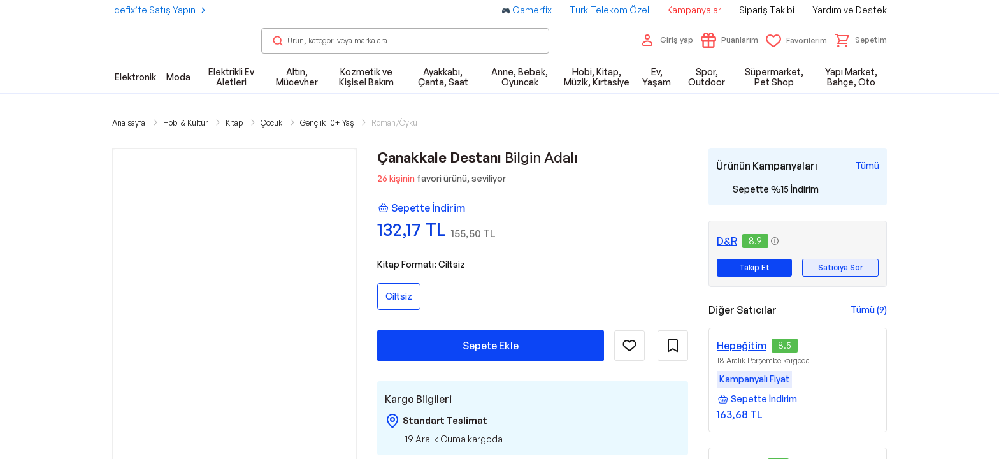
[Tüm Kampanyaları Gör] (867, 165)
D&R (727, 241)
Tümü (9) (869, 309)
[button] (861, 40)
